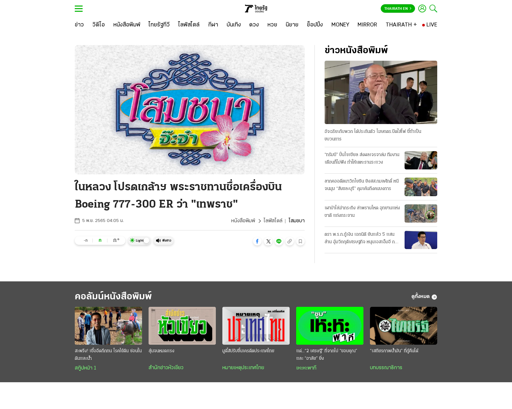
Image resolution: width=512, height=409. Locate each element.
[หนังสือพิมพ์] (126, 25)
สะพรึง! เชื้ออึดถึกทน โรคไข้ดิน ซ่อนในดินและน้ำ (108, 355)
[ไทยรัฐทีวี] (159, 25)
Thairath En (397, 9)
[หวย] (272, 25)
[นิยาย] (292, 25)
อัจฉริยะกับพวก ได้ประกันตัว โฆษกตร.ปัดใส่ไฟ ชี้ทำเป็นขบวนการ (373, 135)
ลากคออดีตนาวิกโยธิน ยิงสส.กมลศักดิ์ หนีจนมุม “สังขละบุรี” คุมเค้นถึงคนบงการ (362, 185)
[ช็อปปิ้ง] (315, 25)
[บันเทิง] (234, 25)
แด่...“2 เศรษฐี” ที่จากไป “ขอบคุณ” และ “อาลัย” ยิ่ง (326, 355)
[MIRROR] (367, 25)
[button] (257, 241)
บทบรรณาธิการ (386, 367)
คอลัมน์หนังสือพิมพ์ (113, 297)
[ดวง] (254, 25)
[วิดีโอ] (98, 25)
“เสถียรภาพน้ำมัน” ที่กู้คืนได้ (394, 351)
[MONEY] (340, 25)
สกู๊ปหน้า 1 (85, 368)
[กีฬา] (213, 25)
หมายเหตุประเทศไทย (243, 367)
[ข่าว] (79, 25)
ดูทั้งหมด (424, 297)
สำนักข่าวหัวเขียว (166, 367)
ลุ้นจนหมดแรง (161, 351)
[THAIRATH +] (401, 25)
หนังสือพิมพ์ (243, 221)
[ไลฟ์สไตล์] (189, 25)
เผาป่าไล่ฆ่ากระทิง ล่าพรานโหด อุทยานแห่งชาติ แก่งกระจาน (362, 212)
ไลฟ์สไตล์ (273, 221)
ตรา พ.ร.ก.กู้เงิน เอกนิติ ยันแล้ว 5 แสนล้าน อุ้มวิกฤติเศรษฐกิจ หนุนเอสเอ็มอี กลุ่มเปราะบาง (362, 239)
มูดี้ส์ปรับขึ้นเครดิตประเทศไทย (248, 351)
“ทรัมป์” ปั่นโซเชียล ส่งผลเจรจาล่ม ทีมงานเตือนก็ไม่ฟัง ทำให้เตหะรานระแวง (362, 158)
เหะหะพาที (306, 368)
